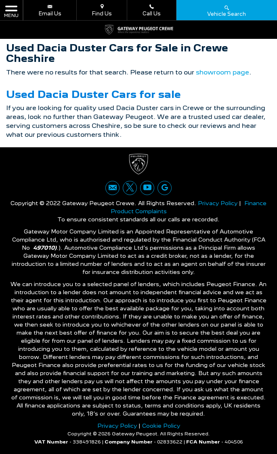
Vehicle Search (226, 10)
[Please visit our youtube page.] (147, 188)
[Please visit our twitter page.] (130, 188)
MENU (11, 11)
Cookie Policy (161, 425)
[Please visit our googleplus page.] (164, 188)
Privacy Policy (217, 203)
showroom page (222, 72)
